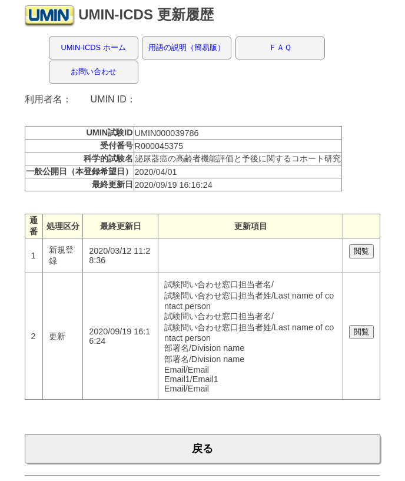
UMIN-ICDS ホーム (93, 47)
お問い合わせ (94, 71)
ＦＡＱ (280, 47)
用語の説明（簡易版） (186, 47)
